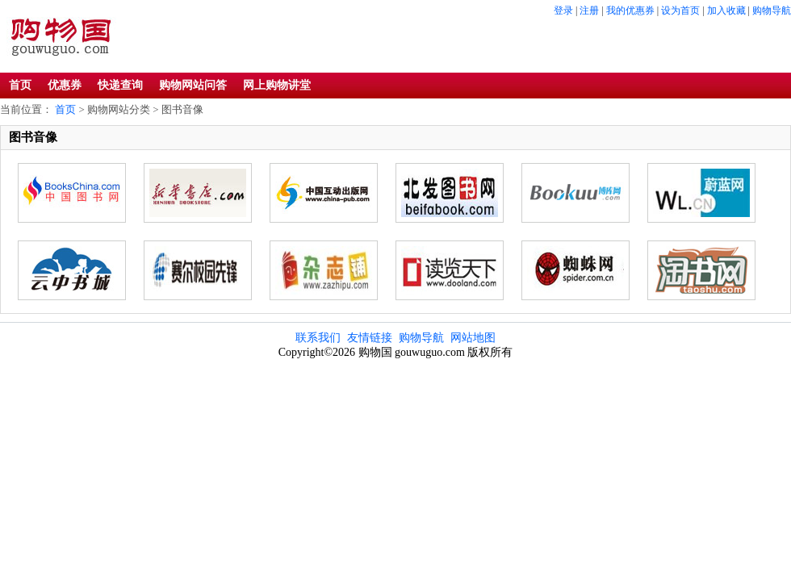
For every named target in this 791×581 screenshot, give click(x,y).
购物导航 (771, 10)
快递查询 (120, 85)
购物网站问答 (193, 85)
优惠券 (65, 85)
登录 (563, 10)
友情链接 (369, 338)
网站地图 (473, 338)
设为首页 (680, 10)
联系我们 (318, 338)
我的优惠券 (630, 10)
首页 (20, 85)
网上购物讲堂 (277, 85)
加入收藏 (726, 10)
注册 (589, 10)
